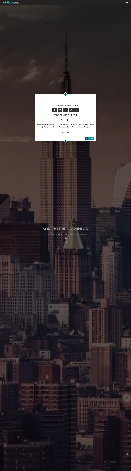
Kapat (91, 138)
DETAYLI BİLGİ (66, 133)
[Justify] (127, 2)
